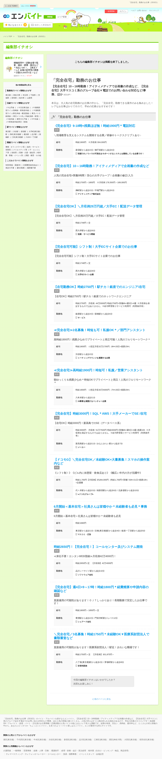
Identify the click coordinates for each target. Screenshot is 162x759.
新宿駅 (23, 131)
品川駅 (34, 134)
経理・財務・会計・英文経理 (73, 751)
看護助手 (55, 751)
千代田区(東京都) (24, 740)
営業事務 (27, 751)
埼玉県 (25, 95)
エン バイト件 (28, 6)
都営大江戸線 (22, 119)
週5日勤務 (21, 168)
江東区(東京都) (100, 740)
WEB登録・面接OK (13, 165)
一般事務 (17, 751)
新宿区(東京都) (70, 740)
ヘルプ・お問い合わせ (139, 10)
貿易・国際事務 (70, 754)
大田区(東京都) (130, 740)
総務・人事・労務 (41, 751)
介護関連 (7, 751)
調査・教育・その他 (33, 155)
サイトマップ (154, 10)
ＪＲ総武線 (10, 119)
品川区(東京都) (85, 740)
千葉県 (33, 95)
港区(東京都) (8, 740)
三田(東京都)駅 (17, 137)
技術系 (14, 153)
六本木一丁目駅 (32, 137)
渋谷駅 (15, 131)
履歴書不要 (31, 168)
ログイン (123, 11)
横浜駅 (26, 134)
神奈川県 (16, 95)
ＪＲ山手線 (10, 107)
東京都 (8, 95)
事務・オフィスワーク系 (15, 147)
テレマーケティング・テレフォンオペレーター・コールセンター (33, 754)
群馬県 (14, 98)
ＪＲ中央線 (34, 119)
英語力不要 (10, 168)
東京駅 (8, 131)
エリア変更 (62, 17)
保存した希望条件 (43, 25)
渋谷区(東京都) (55, 740)
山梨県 (29, 98)
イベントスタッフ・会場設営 (91, 754)
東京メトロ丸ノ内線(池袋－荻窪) (26, 116)
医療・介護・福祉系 (27, 153)
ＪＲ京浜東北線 (23, 107)
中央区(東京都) (40, 740)
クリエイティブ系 (20, 150)
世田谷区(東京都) (146, 740)
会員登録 (111, 11)
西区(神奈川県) (115, 740)
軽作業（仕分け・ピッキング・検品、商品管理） (109, 751)
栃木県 (21, 98)
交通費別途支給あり (31, 165)
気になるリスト (17, 24)
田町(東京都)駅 (15, 134)
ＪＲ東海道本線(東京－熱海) (16, 122)
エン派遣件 (11, 6)
